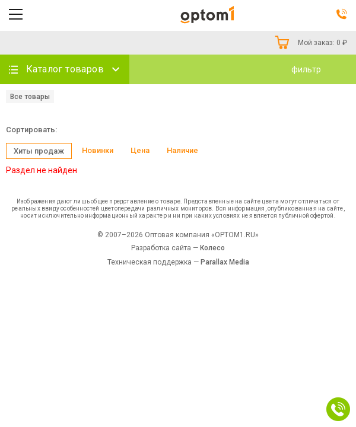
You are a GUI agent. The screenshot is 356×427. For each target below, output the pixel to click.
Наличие (182, 150)
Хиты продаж (39, 150)
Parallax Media (225, 262)
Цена (140, 150)
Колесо (212, 248)
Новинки (97, 150)
